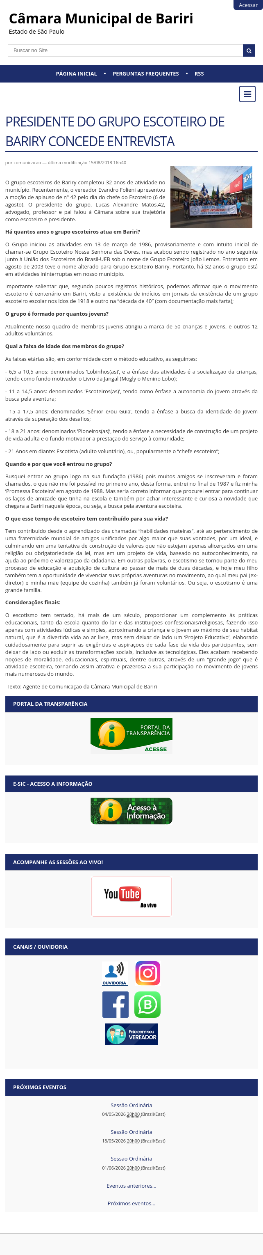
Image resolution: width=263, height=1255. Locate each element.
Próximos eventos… (131, 1203)
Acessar (248, 5)
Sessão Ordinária (131, 1105)
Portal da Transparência (50, 703)
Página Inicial (76, 73)
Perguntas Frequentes (146, 73)
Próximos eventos (39, 1087)
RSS (199, 73)
